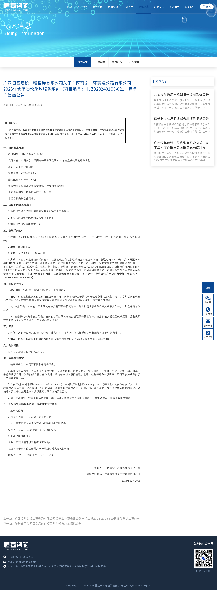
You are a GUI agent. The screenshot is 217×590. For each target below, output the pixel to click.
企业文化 (159, 7)
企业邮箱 (208, 325)
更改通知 (117, 62)
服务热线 (208, 314)
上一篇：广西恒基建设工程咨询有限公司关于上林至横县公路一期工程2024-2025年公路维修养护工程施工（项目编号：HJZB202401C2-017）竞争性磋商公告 (71, 518)
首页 (69, 7)
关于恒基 (82, 7)
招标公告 (83, 62)
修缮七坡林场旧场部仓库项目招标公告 (181, 118)
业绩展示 (128, 7)
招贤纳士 (174, 7)
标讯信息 (144, 7)
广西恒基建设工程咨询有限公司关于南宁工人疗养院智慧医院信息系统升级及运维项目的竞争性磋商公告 (181, 147)
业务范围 (98, 7)
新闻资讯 (113, 7)
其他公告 (134, 62)
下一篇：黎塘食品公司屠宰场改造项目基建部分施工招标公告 (42, 523)
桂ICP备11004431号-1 (137, 585)
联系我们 (190, 7)
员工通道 (208, 337)
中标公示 (100, 62)
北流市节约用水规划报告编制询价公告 (181, 94)
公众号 (208, 302)
